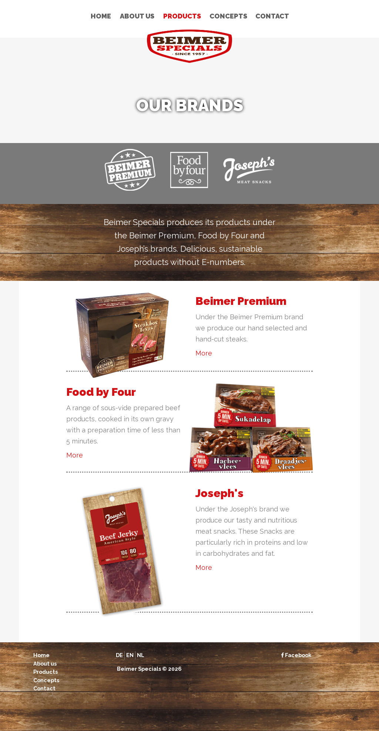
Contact (272, 16)
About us (137, 16)
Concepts (228, 16)
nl (140, 655)
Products (182, 16)
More (203, 353)
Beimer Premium (240, 301)
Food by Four (101, 391)
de (119, 655)
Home (101, 16)
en (130, 655)
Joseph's (219, 493)
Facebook (296, 655)
